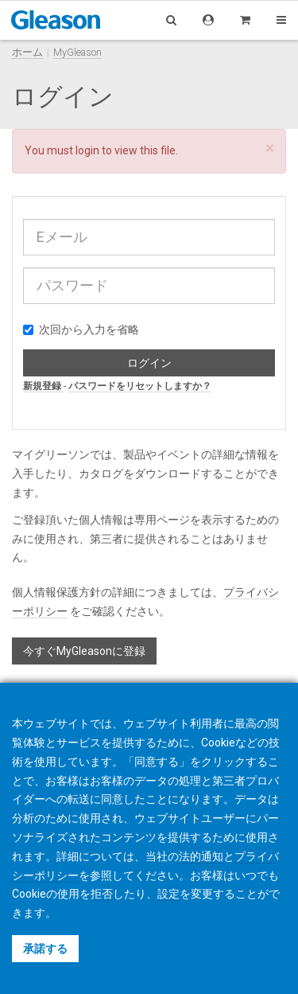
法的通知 (201, 856)
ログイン (149, 363)
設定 (168, 893)
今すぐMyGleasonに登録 (84, 651)
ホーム (27, 52)
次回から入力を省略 (81, 329)
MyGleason (77, 52)
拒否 (102, 893)
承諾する (45, 948)
